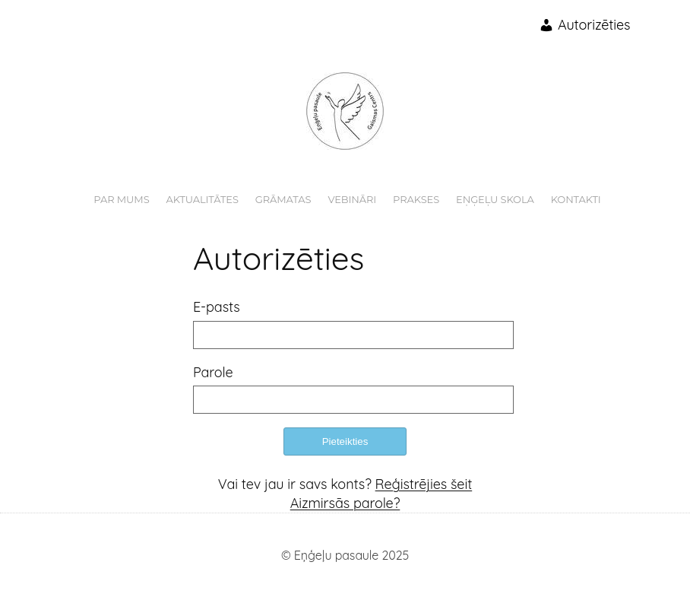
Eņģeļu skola (495, 199)
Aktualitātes (202, 199)
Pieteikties (345, 441)
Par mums (121, 199)
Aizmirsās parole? (345, 503)
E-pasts (216, 307)
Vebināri (352, 199)
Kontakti (576, 199)
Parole (213, 372)
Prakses (416, 199)
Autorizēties (584, 24)
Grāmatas (283, 199)
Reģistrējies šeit (424, 484)
